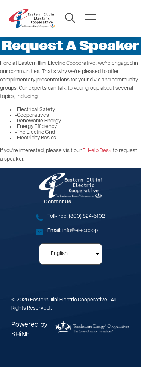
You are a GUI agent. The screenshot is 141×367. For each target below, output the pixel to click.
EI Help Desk (97, 151)
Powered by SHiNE (29, 329)
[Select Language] (70, 254)
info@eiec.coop (80, 231)
